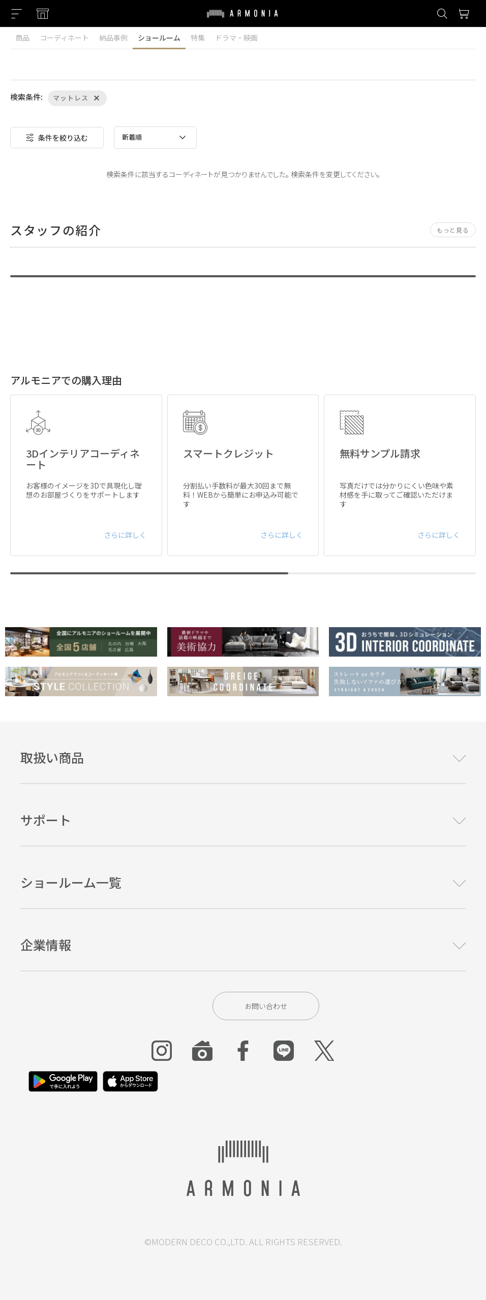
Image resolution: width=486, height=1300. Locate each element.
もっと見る (453, 229)
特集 (198, 37)
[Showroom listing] (42, 13)
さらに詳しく (125, 535)
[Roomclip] (202, 1051)
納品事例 (113, 37)
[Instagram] (161, 1051)
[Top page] (242, 20)
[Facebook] (243, 1051)
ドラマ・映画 (236, 37)
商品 (22, 37)
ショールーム (159, 37)
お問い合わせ (266, 1006)
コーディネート (64, 37)
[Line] (284, 1051)
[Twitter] (324, 1051)
